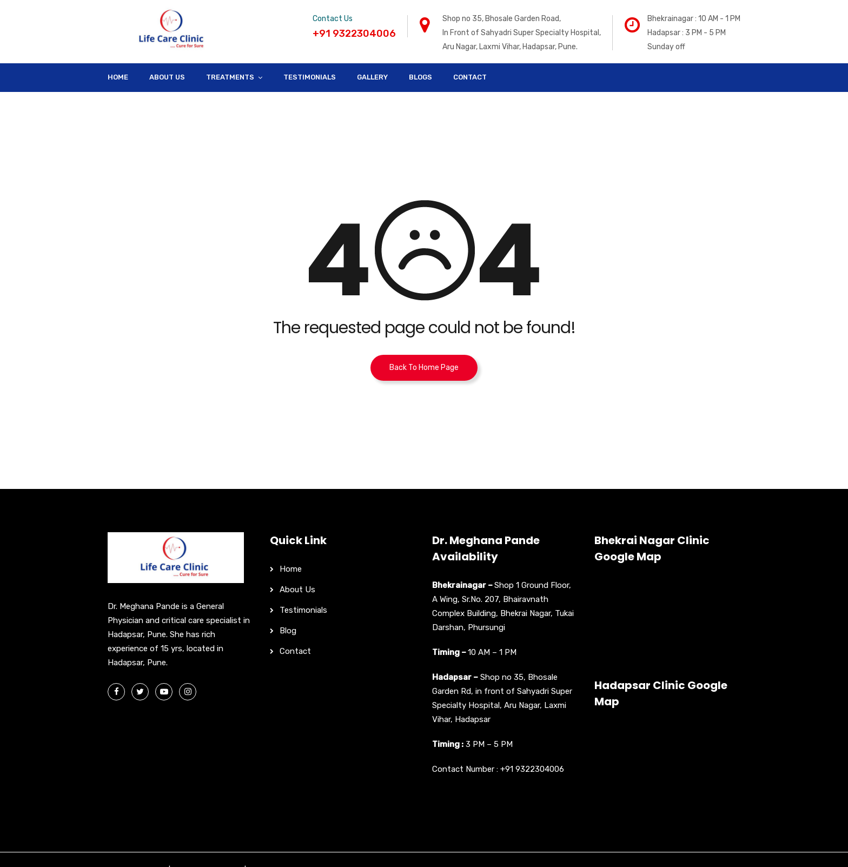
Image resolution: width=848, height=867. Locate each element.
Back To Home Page (424, 367)
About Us (167, 77)
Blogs (420, 77)
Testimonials (309, 77)
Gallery (372, 77)
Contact (470, 77)
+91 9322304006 (532, 769)
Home (118, 77)
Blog (288, 631)
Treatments (230, 77)
